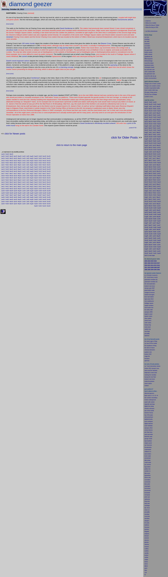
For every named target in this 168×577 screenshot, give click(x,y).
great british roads (150, 290)
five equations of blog (150, 345)
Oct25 (40, 156)
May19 (19, 169)
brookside (147, 492)
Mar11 (11, 186)
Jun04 (24, 201)
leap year (147, 503)
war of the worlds (149, 410)
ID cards (147, 523)
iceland (147, 385)
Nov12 (44, 184)
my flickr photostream (151, 31)
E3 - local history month (151, 277)
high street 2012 (149, 299)
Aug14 (32, 180)
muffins (147, 548)
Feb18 (7, 171)
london (146, 399)
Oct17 (40, 173)
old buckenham (149, 417)
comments (147, 482)
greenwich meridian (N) (151, 279)
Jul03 (27, 203)
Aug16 (32, 175)
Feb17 (7, 173)
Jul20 (27, 167)
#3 (155, 395)
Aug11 (32, 186)
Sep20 (36, 167)
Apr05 (15, 199)
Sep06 (36, 197)
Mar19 (11, 169)
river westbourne (149, 301)
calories (147, 544)
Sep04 (36, 201)
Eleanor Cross (106, 43)
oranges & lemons (150, 292)
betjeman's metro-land (151, 372)
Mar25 (11, 156)
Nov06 (44, 197)
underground (152, 399)
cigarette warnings (150, 404)
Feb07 (7, 195)
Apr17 (15, 173)
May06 (19, 197)
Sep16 (36, 175)
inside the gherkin (149, 381)
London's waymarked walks (152, 88)
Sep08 (36, 193)
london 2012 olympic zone (152, 368)
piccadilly (147, 333)
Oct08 (40, 193)
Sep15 (36, 178)
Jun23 (24, 160)
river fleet (147, 331)
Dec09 (48, 190)
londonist (147, 43)
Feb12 (7, 184)
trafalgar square (149, 303)
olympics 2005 (149, 312)
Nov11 (44, 186)
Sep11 (36, 186)
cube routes (148, 322)
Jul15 (27, 178)
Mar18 (11, 171)
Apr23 (15, 160)
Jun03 (24, 203)
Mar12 (11, 184)
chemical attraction (150, 350)
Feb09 (7, 190)
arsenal (147, 538)
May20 (19, 167)
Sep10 (36, 188)
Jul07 (27, 195)
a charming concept (66, 67)
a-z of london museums (151, 275)
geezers (152, 393)
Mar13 (11, 182)
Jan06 (3, 197)
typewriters (148, 475)
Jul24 (27, 158)
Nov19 (44, 169)
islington (147, 520)
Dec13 (48, 182)
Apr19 (15, 169)
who (149, 477)
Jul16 (27, 175)
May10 (19, 188)
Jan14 (3, 180)
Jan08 (3, 193)
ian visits (147, 41)
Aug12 (32, 184)
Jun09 (24, 190)
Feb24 (7, 158)
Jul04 (27, 201)
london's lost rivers (150, 286)
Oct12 (40, 184)
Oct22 (40, 162)
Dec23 (48, 160)
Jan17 (3, 173)
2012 (151, 428)
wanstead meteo (149, 65)
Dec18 (48, 171)
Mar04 (11, 201)
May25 (19, 156)
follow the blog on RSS (152, 27)
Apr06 (15, 197)
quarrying (113, 65)
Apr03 (15, 203)
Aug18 (32, 171)
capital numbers (149, 305)
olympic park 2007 (150, 288)
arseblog (147, 39)
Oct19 (40, 169)
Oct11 (40, 186)
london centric (148, 52)
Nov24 (44, 158)
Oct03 (40, 203)
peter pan (147, 497)
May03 (19, 203)
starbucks (147, 499)
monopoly (147, 495)
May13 (19, 182)
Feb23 (7, 160)
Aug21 (32, 165)
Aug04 (32, 201)
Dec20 (48, 167)
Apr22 (15, 162)
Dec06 (48, 197)
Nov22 (44, 162)
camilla (146, 553)
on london (147, 45)
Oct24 (40, 158)
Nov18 (44, 171)
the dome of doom (150, 347)
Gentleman (35, 78)
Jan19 (3, 169)
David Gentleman (66, 28)
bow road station (149, 296)
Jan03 (3, 203)
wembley (147, 518)
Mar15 (11, 178)
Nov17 (44, 173)
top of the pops (149, 415)
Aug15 (32, 178)
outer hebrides (149, 425)
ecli (145, 533)
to (146, 570)
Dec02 (48, 206)
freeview (147, 527)
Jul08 (27, 193)
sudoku (147, 551)
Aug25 (32, 156)
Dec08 (48, 193)
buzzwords (148, 490)
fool (148, 360)
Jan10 (3, 188)
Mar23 (11, 160)
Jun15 (24, 178)
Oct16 (40, 175)
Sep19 (36, 169)
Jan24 (3, 158)
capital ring (148, 329)
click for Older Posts (124, 137)
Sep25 (36, 156)
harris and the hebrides (151, 370)
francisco (149, 445)
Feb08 (7, 193)
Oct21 (40, 165)
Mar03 (11, 203)
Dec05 (48, 199)
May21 (19, 165)
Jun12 (24, 184)
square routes (148, 316)
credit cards (148, 462)
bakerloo (147, 335)
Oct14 (40, 180)
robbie (146, 559)
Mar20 (11, 167)
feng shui (147, 501)
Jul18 (27, 171)
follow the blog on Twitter (152, 25)
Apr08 (15, 193)
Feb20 (7, 167)
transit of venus (149, 412)
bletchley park (148, 436)
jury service (148, 464)
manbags (147, 505)
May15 (19, 178)
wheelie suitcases (149, 408)
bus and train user (150, 69)
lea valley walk (149, 309)
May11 (19, 186)
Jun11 (24, 186)
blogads (147, 531)
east (146, 454)
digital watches (149, 423)
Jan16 (3, 175)
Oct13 (40, 182)
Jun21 (24, 165)
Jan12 (3, 184)
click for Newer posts (14, 133)
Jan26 (3, 154)
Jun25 (24, 156)
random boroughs (149, 294)
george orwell (148, 438)
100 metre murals (28, 43)
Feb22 (7, 162)
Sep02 (36, 206)
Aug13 (32, 182)
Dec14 (48, 180)
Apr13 (15, 182)
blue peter (147, 484)
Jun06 (24, 197)
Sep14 (36, 180)
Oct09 (40, 190)
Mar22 (11, 162)
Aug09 (32, 190)
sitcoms (147, 540)
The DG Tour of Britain (151, 94)
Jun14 (24, 180)
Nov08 (44, 193)
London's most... (149, 96)
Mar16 (11, 175)
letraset (147, 536)
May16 (19, 175)
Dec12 (48, 184)
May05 (19, 199)
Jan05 (3, 199)
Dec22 (48, 162)
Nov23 (44, 160)
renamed (9, 37)
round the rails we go (150, 76)
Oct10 (40, 188)
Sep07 (36, 195)
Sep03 (36, 203)
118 (146, 572)
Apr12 (15, 184)
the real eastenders (150, 284)
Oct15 (40, 178)
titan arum (147, 473)
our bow (147, 37)
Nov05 (44, 199)
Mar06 (11, 197)
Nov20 (44, 167)
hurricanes (147, 488)
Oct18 (40, 171)
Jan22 (3, 162)
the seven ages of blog (151, 341)
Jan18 (3, 171)
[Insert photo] (9, 24)
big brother (148, 467)
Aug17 (32, 173)
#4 (157, 395)
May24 (19, 158)
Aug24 (32, 158)
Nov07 (44, 195)
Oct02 (40, 206)
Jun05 (24, 199)
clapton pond (148, 443)
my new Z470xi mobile (151, 343)
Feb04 (7, 201)
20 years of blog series (151, 92)
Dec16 (48, 175)
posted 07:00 (132, 127)
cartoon (27, 61)
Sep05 (36, 199)
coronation (147, 479)
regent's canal (148, 314)
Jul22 (27, 162)
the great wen (148, 50)
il (146, 360)
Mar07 (11, 195)
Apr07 (15, 195)
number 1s (147, 471)
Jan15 (3, 178)
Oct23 (40, 160)
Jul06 (27, 197)
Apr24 (15, 158)
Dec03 (48, 203)
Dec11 (48, 186)
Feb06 (7, 197)
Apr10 (15, 188)
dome (146, 564)
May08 (19, 193)
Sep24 (36, 158)
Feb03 (7, 203)
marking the (148, 375)
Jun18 (24, 171)
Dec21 (48, 165)
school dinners (149, 430)
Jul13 (27, 182)
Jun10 (24, 188)
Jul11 (27, 186)
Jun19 (24, 169)
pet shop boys (148, 432)
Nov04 (44, 201)
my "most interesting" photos (152, 366)
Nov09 (44, 190)
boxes (55, 95)
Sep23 (36, 160)
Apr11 (15, 186)
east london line (149, 307)
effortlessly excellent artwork (105, 123)
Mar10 (11, 188)
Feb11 (7, 186)
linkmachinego (149, 61)
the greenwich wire (150, 73)
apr (145, 360)
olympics (147, 428)
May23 (19, 160)
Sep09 (36, 190)
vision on (147, 510)
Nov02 (44, 206)
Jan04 (3, 201)
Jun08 (24, 193)
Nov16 (44, 175)
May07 (19, 195)
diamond (147, 393)
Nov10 (44, 188)
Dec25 (48, 156)
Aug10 (32, 188)
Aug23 (32, 160)
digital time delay (149, 406)
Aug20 (32, 167)
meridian (153, 375)
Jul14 (27, 180)
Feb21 (7, 165)
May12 (19, 184)
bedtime (147, 525)
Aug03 (32, 203)
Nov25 (44, 156)
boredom (147, 358)
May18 (19, 171)
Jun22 (24, 162)
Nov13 (44, 182)
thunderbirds (148, 447)
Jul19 (27, 169)
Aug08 (32, 193)
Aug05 (32, 199)
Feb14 (7, 180)
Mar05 (11, 199)
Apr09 (15, 190)
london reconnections (150, 78)
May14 (19, 180)
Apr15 (15, 178)
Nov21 (44, 165)
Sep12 (36, 184)
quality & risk (148, 352)
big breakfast (148, 441)
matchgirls (147, 486)
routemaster (148, 449)
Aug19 (32, 169)
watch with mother (150, 402)
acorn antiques (149, 421)
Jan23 (3, 160)
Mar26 (11, 154)
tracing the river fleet (150, 377)
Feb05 (7, 199)
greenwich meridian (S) (151, 281)
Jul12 (27, 184)
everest (147, 546)
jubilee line (147, 469)
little (146, 460)
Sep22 (36, 162)
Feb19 (7, 169)
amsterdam (148, 458)
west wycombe (149, 434)
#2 (153, 395)
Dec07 (48, 195)
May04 (19, 201)
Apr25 (15, 156)
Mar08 (11, 193)
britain (149, 460)
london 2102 (148, 354)
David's (9, 61)
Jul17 (27, 173)
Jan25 (3, 156)
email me (148, 21)
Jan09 (3, 190)
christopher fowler (149, 67)
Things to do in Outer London (153, 83)
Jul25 (27, 156)
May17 (19, 173)
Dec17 (48, 173)
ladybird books (149, 419)
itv (145, 574)
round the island (149, 63)
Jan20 (3, 167)
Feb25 (7, 156)
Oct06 (40, 197)
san (146, 445)
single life (147, 356)
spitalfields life (148, 56)
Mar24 (11, 158)
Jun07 (24, 195)
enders (149, 454)
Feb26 (7, 154)
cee (146, 557)
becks (146, 561)
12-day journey (62, 48)
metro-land (148, 327)
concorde (147, 516)
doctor (146, 477)
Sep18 (36, 171)
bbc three (147, 507)
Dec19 (48, 169)
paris (146, 568)
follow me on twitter (151, 23)
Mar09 (11, 190)
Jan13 (3, 182)
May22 (19, 162)
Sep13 (36, 182)
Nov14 (44, 180)
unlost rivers (148, 320)
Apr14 (15, 180)
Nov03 (44, 203)
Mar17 (11, 173)
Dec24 (48, 158)
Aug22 (32, 162)
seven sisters (148, 383)
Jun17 (24, 173)
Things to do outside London (152, 86)
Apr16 (15, 175)
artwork (130, 20)
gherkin (147, 542)
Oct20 (40, 167)
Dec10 (48, 188)
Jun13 (24, 182)
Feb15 (7, 178)
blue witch (147, 48)
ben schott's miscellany (151, 397)
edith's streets (148, 54)
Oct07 (40, 195)
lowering (9, 67)
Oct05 (40, 199)
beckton (147, 529)
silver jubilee (148, 318)
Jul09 (27, 190)
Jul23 (27, 160)
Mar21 (11, 165)
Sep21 (36, 165)
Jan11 (3, 186)
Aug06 (32, 197)
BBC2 (146, 566)
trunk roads (148, 456)
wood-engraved (18, 61)
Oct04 (40, 201)
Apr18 (15, 171)
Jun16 (24, 175)
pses (147, 533)
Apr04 (15, 201)
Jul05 (27, 199)
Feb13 (7, 182)
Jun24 (24, 158)
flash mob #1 (148, 395)
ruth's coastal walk (150, 71)
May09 (19, 190)
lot (145, 570)
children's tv (148, 451)
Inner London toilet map (151, 90)
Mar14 (11, 180)
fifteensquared (148, 58)
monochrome (122, 20)
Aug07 (32, 195)
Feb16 (7, 175)
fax (147, 557)
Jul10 (27, 188)
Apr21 (15, 165)
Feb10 (7, 188)
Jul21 (27, 165)
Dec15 (48, 178)
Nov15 (44, 178)
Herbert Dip (148, 325)
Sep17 (36, 173)
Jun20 (24, 167)
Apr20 (15, 167)
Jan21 (3, 165)
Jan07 (3, 195)
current (24, 56)
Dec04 (48, 201)
